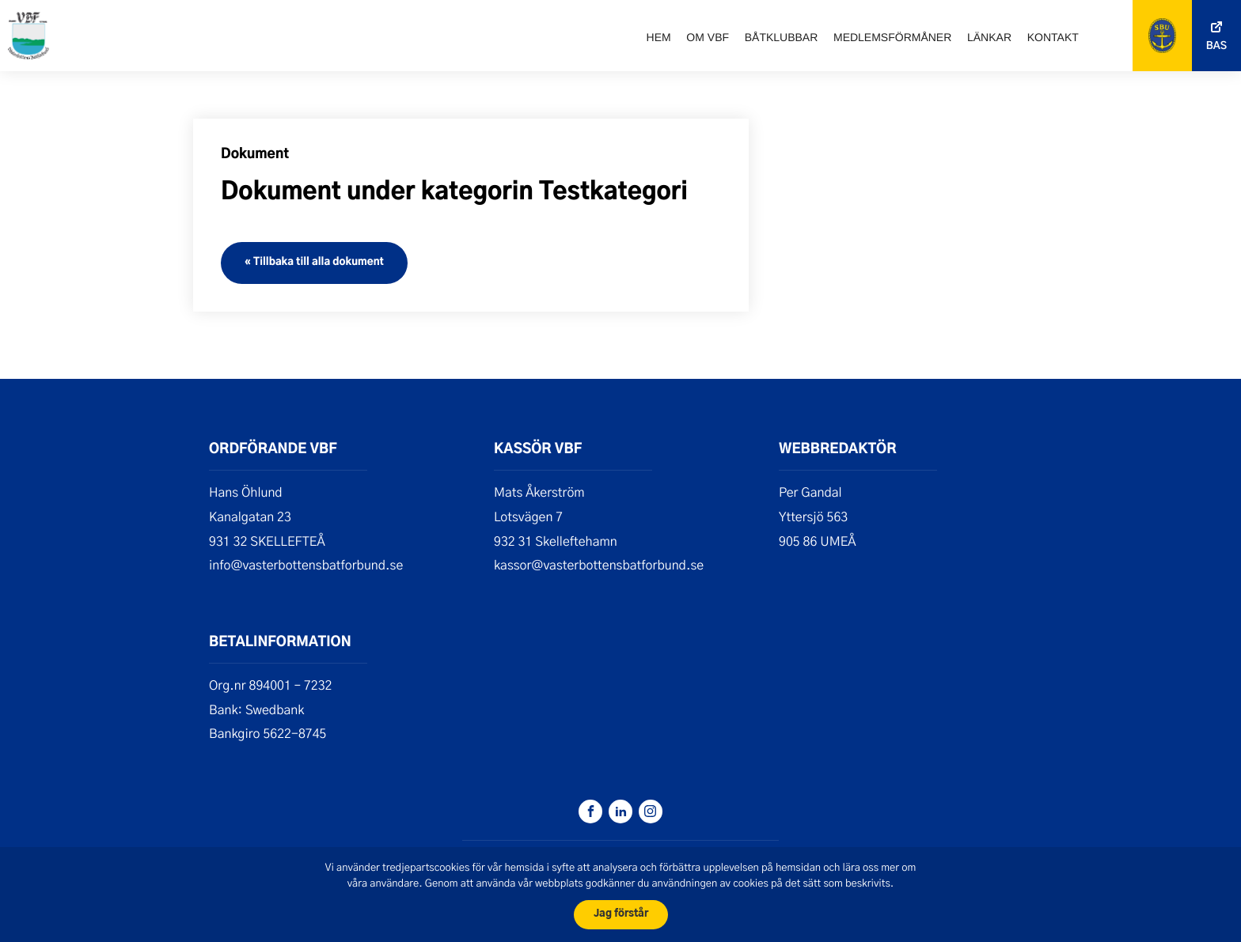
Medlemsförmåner (892, 37)
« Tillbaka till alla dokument (314, 262)
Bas (1216, 46)
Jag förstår (621, 914)
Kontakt (1053, 37)
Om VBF (707, 37)
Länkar (989, 37)
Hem (659, 37)
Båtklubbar (781, 37)
